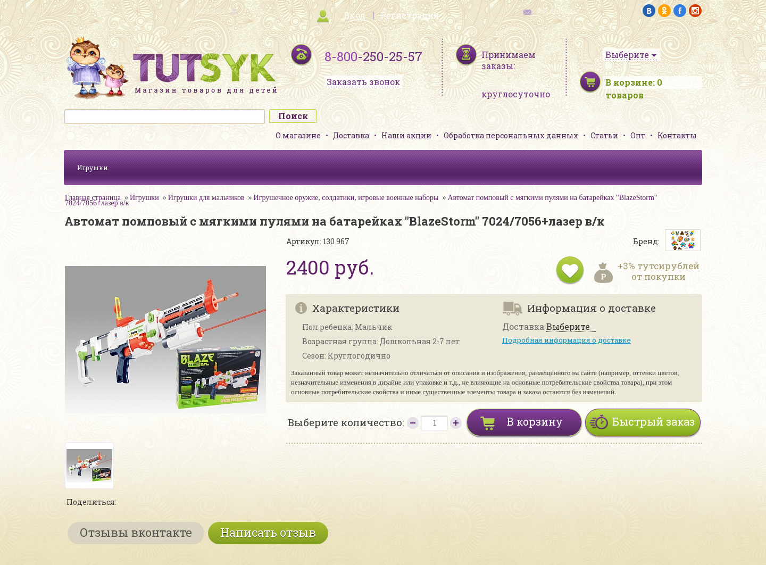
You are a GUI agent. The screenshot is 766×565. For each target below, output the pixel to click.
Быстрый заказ (653, 421)
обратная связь (556, 10)
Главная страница (93, 198)
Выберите (568, 327)
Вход (354, 15)
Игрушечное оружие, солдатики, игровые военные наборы (346, 198)
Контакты (677, 135)
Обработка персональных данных (511, 135)
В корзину (535, 421)
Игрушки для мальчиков (206, 198)
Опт (637, 135)
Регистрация (409, 15)
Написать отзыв (268, 532)
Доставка (351, 135)
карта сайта (209, 10)
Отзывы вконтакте (136, 532)
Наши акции (406, 135)
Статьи (604, 135)
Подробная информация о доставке (566, 340)
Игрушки (92, 167)
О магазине (298, 135)
